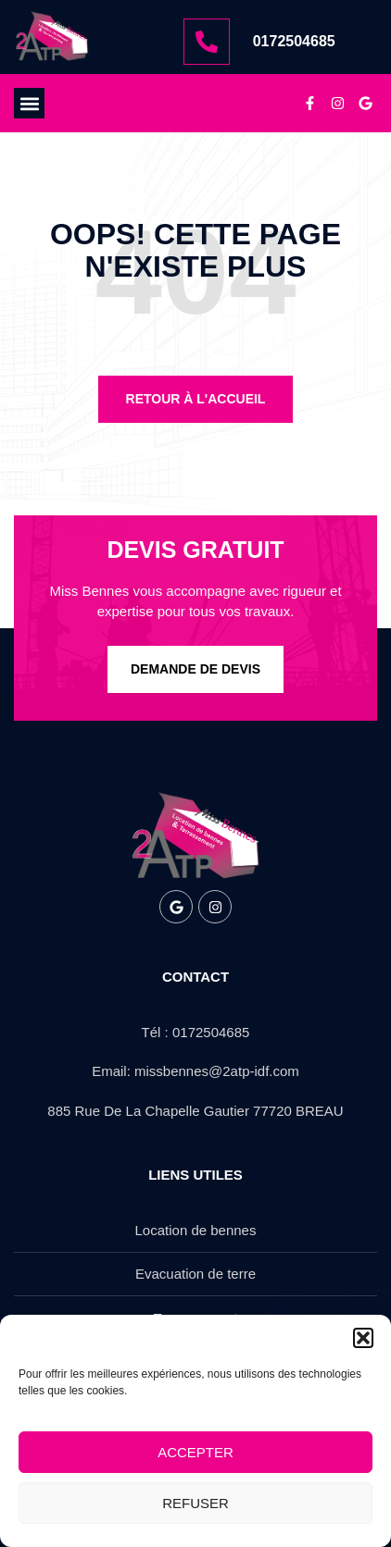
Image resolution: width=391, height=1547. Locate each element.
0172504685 (294, 41)
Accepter (195, 1452)
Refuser (195, 1503)
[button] (363, 1338)
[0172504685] (206, 42)
